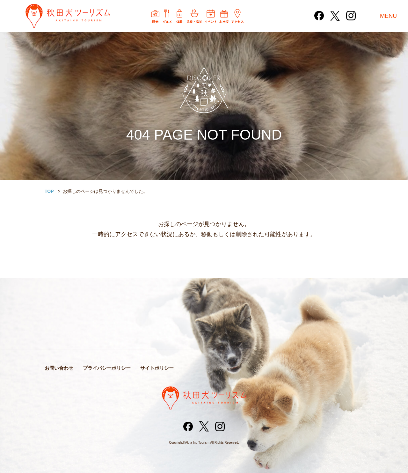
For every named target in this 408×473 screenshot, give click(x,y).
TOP (49, 191)
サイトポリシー (157, 368)
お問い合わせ (59, 368)
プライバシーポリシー (107, 368)
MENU (388, 16)
